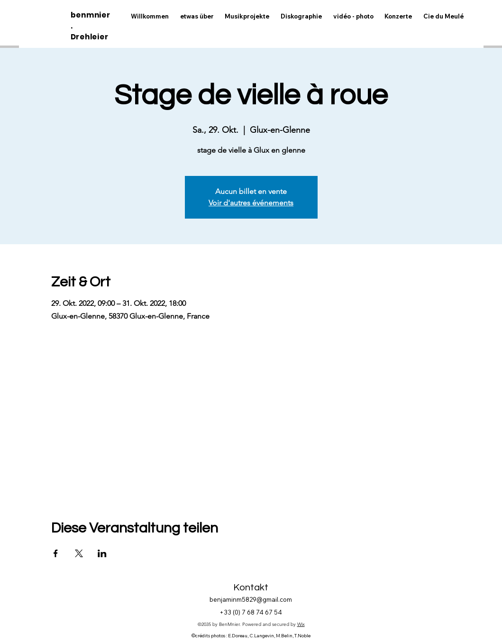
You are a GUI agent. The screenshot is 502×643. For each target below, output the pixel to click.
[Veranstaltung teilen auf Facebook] (55, 553)
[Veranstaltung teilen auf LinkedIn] (102, 553)
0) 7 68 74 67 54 (258, 612)
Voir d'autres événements (251, 202)
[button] (353, 16)
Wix (301, 624)
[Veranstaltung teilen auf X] (78, 553)
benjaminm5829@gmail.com (251, 599)
